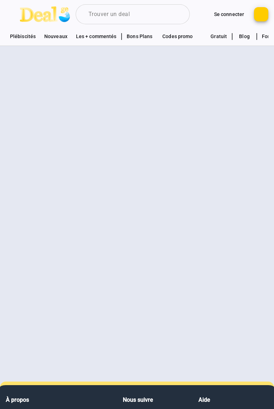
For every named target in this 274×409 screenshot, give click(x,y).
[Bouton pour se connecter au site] (229, 14)
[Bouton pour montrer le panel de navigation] (13, 14)
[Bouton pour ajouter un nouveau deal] (261, 14)
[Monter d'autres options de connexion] (203, 14)
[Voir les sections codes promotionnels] (181, 36)
